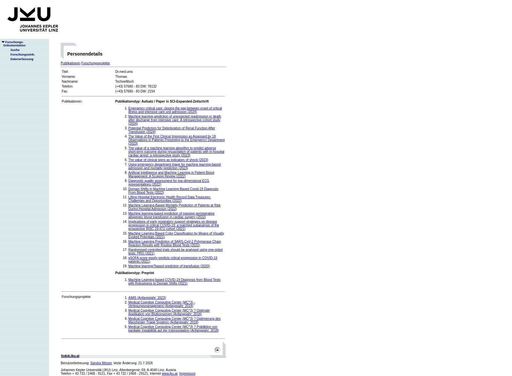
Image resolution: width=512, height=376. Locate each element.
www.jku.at (170, 373)
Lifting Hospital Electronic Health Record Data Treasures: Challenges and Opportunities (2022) (169, 199)
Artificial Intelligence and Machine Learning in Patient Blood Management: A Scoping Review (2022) (171, 174)
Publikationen (70, 63)
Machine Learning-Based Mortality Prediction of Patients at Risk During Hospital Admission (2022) (174, 207)
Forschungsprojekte (95, 63)
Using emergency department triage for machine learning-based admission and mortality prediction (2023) (174, 166)
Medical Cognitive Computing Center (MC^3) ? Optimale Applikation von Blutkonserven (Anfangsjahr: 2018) (169, 312)
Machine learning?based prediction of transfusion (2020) (169, 266)
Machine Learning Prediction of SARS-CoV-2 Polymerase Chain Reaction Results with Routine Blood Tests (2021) (174, 243)
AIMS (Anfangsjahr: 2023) (147, 298)
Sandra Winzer (101, 363)
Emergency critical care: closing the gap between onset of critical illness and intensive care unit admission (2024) (175, 110)
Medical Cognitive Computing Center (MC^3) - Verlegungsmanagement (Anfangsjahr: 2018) (161, 304)
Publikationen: (72, 101)
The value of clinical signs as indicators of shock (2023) (168, 160)
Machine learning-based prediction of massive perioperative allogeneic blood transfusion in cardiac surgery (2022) (171, 215)
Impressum (187, 373)
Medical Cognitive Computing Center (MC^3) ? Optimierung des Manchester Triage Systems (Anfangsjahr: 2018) (174, 320)
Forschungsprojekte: (76, 297)
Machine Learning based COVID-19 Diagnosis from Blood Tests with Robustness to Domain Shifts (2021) (174, 281)
